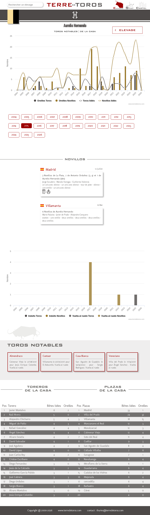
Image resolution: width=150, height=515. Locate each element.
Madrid (51, 170)
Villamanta (53, 206)
